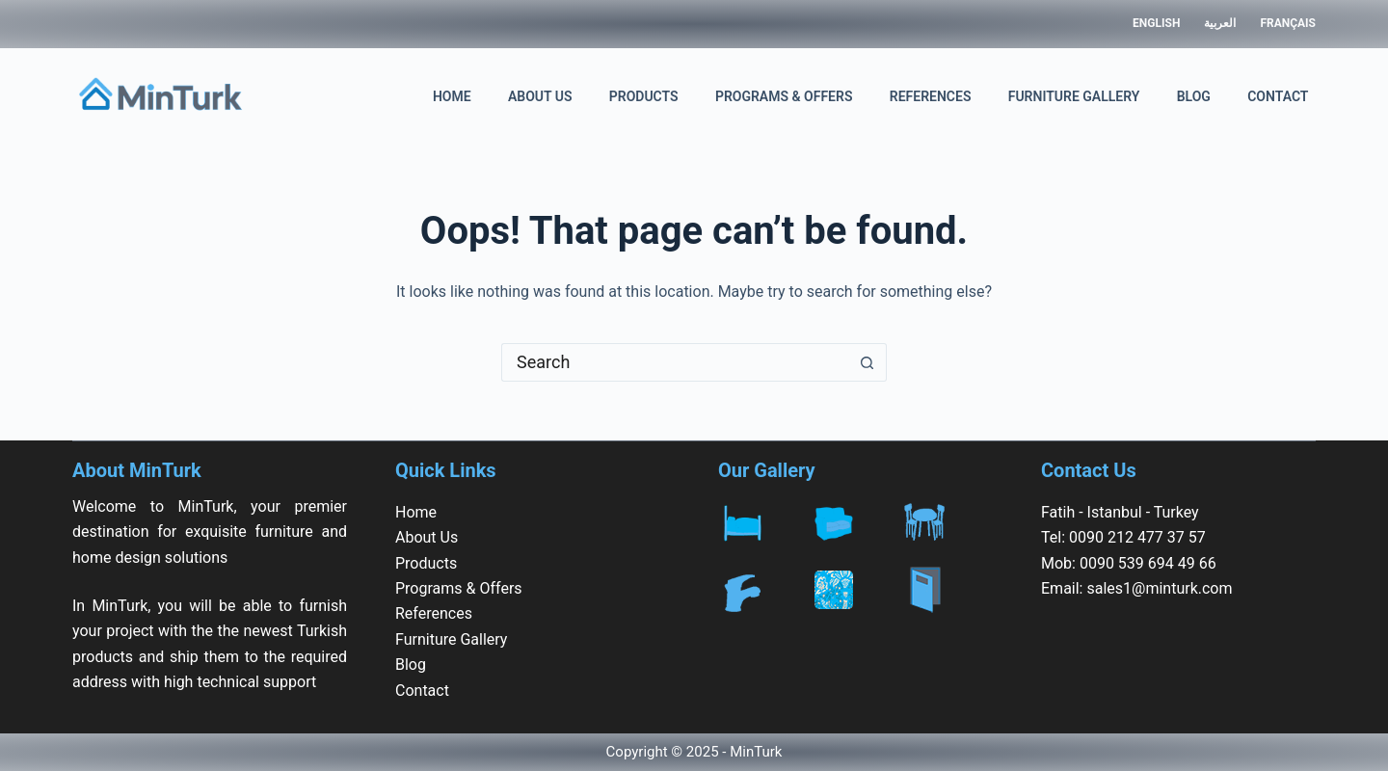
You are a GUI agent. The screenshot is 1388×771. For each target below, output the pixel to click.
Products (644, 96)
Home (452, 96)
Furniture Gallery (1074, 96)
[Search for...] (674, 362)
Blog (1194, 96)
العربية (1220, 23)
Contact (1277, 96)
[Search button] (867, 362)
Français (1288, 23)
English (1156, 23)
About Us (540, 96)
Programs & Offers (784, 96)
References (931, 96)
